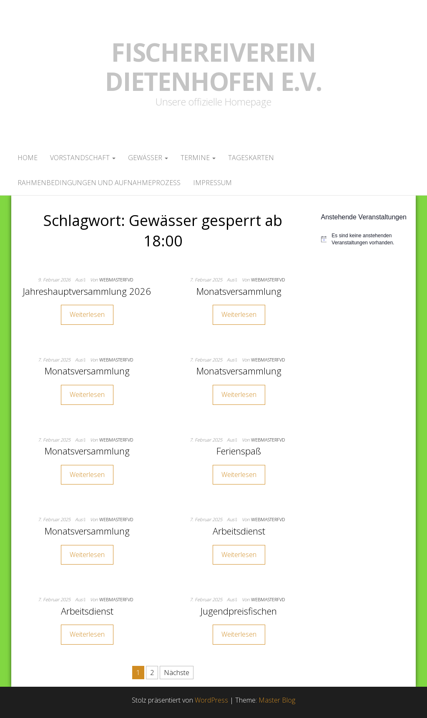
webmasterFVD (116, 279)
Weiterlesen (87, 314)
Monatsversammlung (238, 291)
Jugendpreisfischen (239, 611)
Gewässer (148, 157)
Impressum (212, 182)
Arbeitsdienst (239, 531)
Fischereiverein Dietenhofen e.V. (213, 66)
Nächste (176, 672)
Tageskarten (251, 157)
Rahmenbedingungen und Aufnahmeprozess (99, 182)
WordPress (211, 700)
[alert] (365, 239)
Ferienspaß (238, 450)
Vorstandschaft (83, 157)
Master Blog (277, 700)
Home (28, 157)
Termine (198, 157)
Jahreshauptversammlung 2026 (87, 291)
